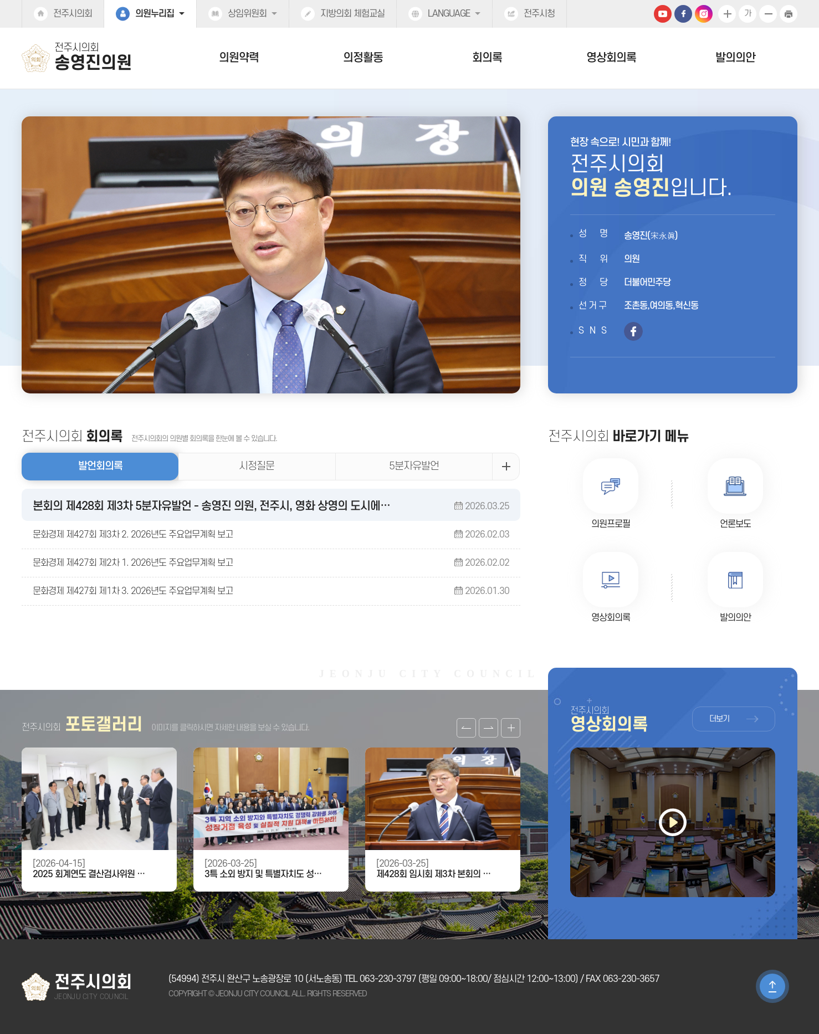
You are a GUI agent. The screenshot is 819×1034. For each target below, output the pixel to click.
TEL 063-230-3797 (380, 979)
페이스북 (683, 14)
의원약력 (239, 58)
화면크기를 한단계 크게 (727, 14)
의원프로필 (610, 524)
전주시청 (539, 14)
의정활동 (363, 58)
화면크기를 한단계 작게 (768, 14)
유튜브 (663, 14)
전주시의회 (72, 14)
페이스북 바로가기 (633, 332)
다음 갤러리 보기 (488, 728)
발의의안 (735, 58)
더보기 (719, 719)
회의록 (487, 58)
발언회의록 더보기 (506, 466)
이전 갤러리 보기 (466, 728)
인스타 (704, 14)
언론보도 (735, 524)
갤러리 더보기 (510, 728)
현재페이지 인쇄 (788, 14)
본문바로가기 (0, 0)
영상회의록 (611, 58)
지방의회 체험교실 (352, 14)
